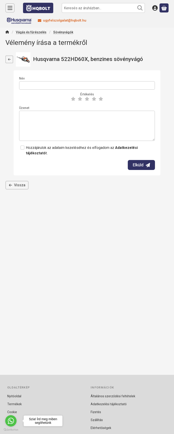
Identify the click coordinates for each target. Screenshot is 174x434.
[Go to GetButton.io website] (11, 429)
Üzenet (24, 108)
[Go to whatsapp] (11, 421)
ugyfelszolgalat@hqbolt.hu (64, 20)
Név (22, 78)
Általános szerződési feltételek (113, 396)
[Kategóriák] (9, 7)
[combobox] (103, 8)
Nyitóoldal (14, 396)
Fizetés (96, 412)
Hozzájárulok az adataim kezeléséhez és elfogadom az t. (82, 150)
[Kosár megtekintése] (164, 7)
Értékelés (87, 94)
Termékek (14, 404)
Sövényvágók (63, 32)
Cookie (12, 412)
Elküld (141, 164)
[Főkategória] (7, 32)
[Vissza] (9, 59)
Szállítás (97, 420)
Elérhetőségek (101, 428)
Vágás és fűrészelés (31, 32)
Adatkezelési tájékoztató (109, 404)
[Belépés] (155, 7)
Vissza (17, 185)
